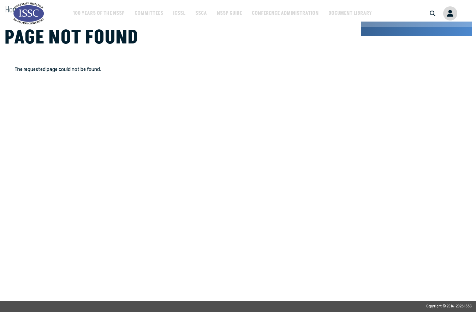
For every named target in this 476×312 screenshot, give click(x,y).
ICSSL (179, 13)
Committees (149, 13)
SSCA (201, 13)
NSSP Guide (229, 13)
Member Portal (450, 13)
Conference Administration (285, 13)
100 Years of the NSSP (99, 13)
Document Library (350, 13)
